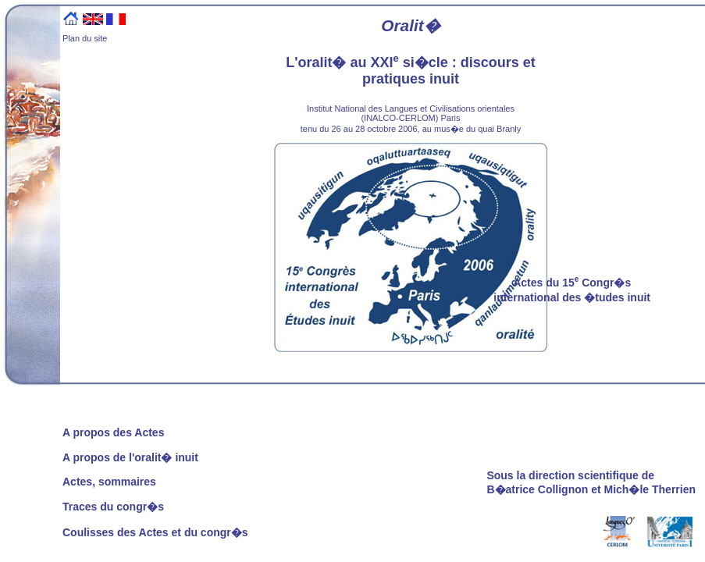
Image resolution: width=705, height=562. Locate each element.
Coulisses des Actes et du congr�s (155, 532)
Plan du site (84, 38)
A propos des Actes (113, 432)
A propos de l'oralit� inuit (130, 457)
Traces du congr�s (113, 506)
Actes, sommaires (109, 481)
